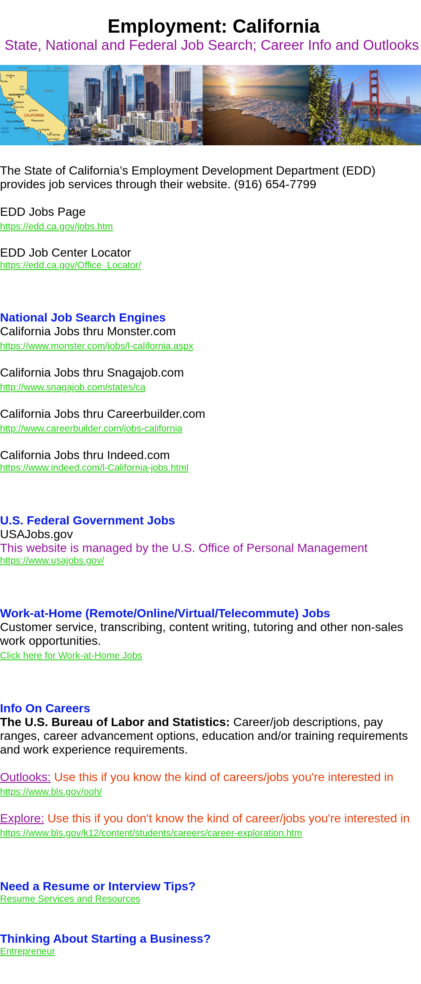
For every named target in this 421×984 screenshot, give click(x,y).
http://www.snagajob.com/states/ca (73, 387)
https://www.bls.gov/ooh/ (51, 791)
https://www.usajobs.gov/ (52, 560)
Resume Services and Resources (70, 898)
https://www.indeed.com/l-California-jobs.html (94, 467)
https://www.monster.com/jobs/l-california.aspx (96, 345)
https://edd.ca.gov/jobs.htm (56, 226)
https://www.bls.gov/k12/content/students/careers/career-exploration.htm (151, 833)
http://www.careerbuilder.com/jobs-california (91, 428)
